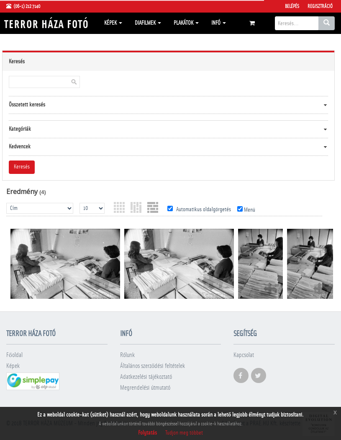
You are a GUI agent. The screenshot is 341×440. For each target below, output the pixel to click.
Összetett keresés (27, 105)
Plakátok (186, 23)
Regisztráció (320, 6)
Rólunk (127, 355)
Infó (218, 23)
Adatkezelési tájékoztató (146, 377)
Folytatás (147, 433)
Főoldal (14, 355)
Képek (113, 23)
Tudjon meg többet (184, 433)
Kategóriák (20, 129)
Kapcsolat (243, 355)
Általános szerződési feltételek (152, 366)
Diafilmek (148, 23)
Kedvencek (20, 147)
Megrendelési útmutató (145, 388)
